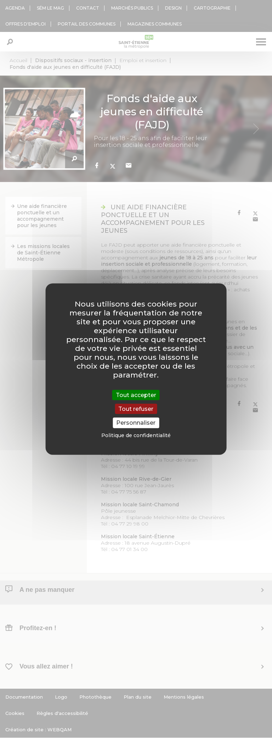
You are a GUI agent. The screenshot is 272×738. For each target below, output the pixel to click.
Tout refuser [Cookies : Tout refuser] (135, 409)
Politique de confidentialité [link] (136, 435)
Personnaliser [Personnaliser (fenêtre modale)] (135, 422)
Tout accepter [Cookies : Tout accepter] (136, 395)
